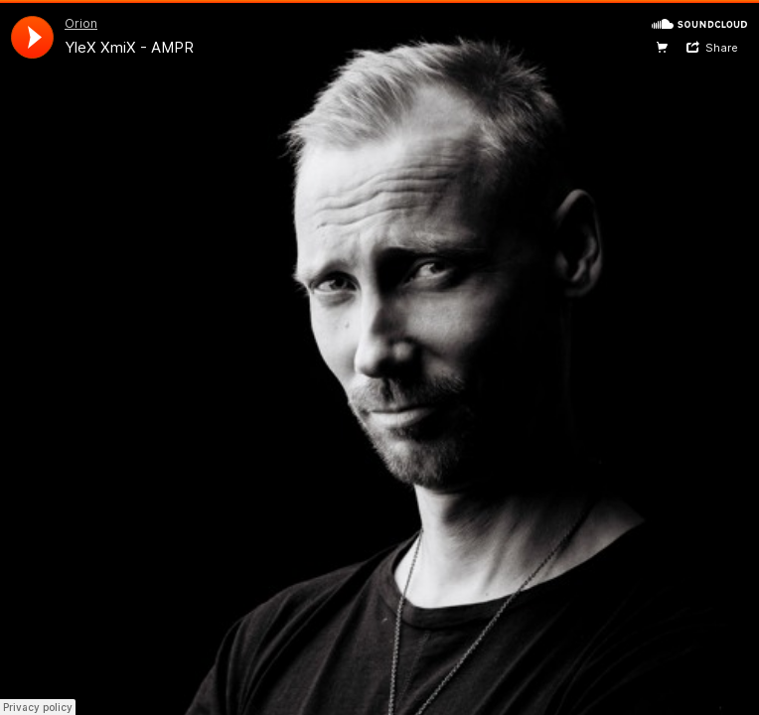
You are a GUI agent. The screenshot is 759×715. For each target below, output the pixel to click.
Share (721, 48)
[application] (32, 37)
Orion (81, 23)
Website (662, 48)
